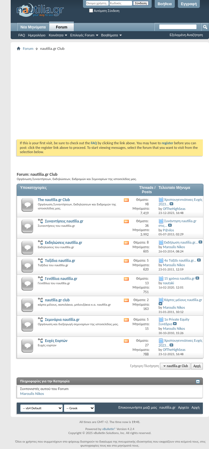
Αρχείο (183, 407)
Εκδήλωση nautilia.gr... (181, 242)
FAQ (21, 35)
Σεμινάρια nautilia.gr (62, 319)
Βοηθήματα (109, 35)
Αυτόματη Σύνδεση (104, 11)
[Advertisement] (99, 95)
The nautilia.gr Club (54, 199)
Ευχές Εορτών (56, 340)
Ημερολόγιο (36, 35)
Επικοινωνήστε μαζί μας (137, 407)
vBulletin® (109, 429)
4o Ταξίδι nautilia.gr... (180, 260)
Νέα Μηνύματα (33, 27)
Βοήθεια (165, 4)
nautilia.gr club (57, 300)
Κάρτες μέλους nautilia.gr (183, 300)
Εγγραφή (189, 4)
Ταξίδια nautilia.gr (60, 260)
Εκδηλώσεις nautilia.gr (63, 242)
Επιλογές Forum (82, 35)
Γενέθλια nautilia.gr (61, 278)
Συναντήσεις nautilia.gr (64, 221)
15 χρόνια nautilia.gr (179, 278)
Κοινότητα (56, 35)
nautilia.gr (167, 407)
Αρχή (196, 366)
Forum (61, 27)
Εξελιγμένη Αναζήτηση (186, 35)
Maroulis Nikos (32, 393)
